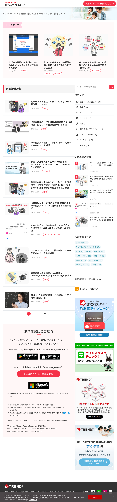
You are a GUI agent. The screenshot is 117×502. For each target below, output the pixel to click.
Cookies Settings (79, 497)
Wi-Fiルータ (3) (86, 140)
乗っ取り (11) (85, 123)
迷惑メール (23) (99, 256)
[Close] (113, 496)
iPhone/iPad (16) (82, 265)
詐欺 (45, 108)
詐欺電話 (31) (99, 251)
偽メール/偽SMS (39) (84, 251)
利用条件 (24, 492)
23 (45, 320)
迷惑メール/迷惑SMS (53, 73)
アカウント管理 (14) (88, 134)
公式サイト (70, 492)
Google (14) (96, 265)
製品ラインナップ (56, 492)
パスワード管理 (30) (83, 256)
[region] (58, 497)
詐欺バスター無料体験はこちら (98, 3)
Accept (95, 497)
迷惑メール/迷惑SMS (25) (91, 101)
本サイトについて (11, 492)
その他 (23, 70)
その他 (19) (84, 145)
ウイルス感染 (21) (95, 260)
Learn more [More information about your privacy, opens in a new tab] (33, 500)
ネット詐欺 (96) (81, 243)
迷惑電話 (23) (81, 260)
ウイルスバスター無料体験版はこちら (39, 380)
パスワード (95, 70)
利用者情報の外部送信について (88, 279)
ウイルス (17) (85, 118)
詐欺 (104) (84, 107)
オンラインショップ (38, 492)
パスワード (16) (86, 112)
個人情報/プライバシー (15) (91, 129)
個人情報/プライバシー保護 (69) (88, 247)
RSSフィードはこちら (87, 289)
